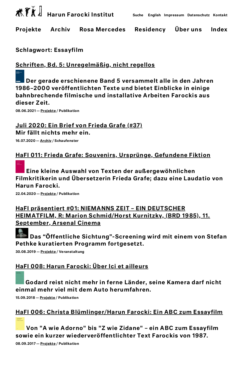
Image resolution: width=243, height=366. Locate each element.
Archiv (60, 30)
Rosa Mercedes (102, 30)
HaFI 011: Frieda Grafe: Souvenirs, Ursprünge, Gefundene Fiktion (113, 155)
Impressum (174, 15)
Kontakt (220, 15)
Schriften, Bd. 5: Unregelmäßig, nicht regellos (85, 65)
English (154, 15)
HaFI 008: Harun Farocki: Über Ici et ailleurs (82, 266)
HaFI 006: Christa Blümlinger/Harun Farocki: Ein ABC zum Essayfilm (119, 312)
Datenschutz (198, 15)
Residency (150, 30)
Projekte (28, 30)
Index (219, 30)
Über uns (188, 30)
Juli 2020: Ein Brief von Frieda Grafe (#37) (79, 125)
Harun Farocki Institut (65, 12)
